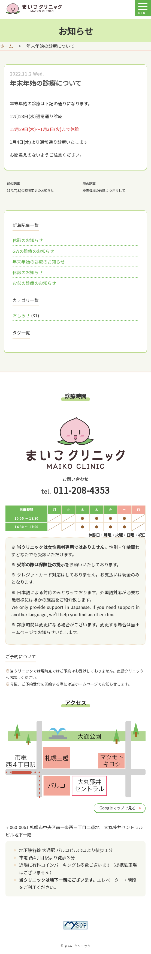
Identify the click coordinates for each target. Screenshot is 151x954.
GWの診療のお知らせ (33, 251)
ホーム (6, 46)
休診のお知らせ (28, 240)
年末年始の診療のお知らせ (39, 261)
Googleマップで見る (117, 808)
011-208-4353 (81, 490)
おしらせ (21, 315)
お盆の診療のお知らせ (34, 283)
